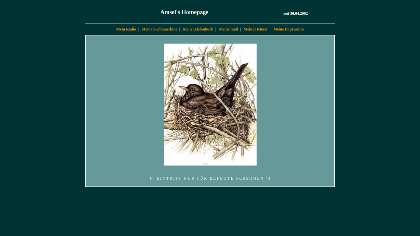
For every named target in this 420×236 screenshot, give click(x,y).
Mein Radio (126, 29)
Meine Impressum (288, 29)
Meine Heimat (256, 29)
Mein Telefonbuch (198, 29)
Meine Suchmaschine (159, 29)
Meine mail (228, 29)
